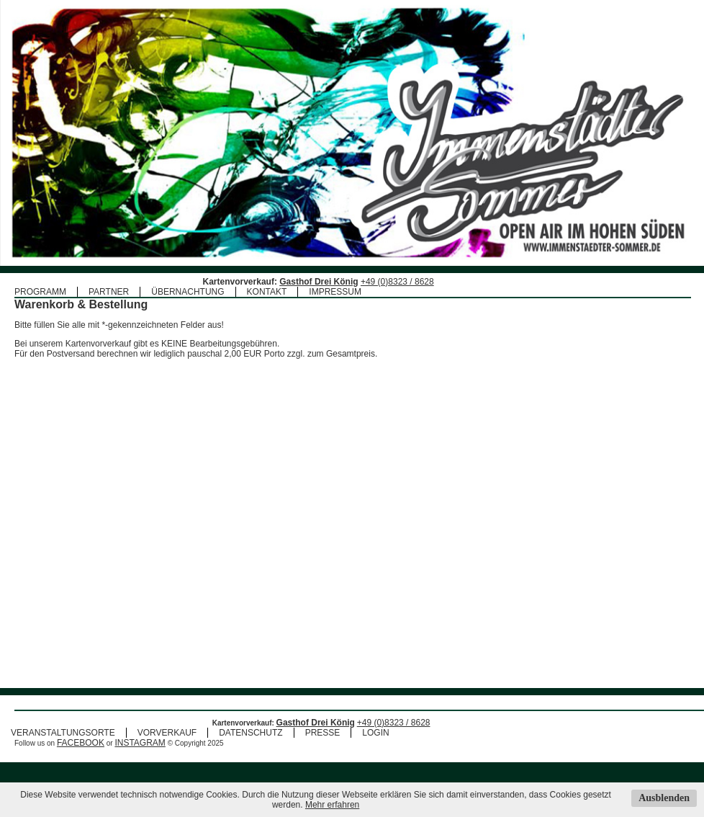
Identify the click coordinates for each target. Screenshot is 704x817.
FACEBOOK (80, 758)
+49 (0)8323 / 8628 (397, 282)
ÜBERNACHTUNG (187, 292)
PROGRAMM (40, 292)
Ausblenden (664, 798)
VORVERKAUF (167, 748)
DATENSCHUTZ (250, 748)
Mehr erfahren (332, 805)
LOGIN (375, 748)
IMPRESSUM (335, 292)
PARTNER (109, 292)
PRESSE (322, 748)
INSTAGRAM (139, 758)
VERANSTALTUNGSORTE (63, 748)
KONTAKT (267, 292)
